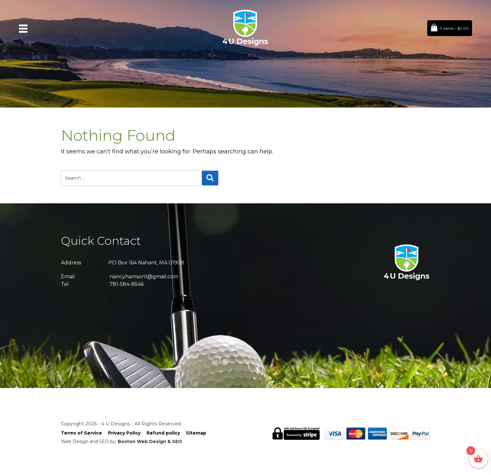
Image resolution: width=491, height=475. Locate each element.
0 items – (454, 28)
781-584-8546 (127, 284)
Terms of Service (81, 433)
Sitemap (196, 433)
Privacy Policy (124, 433)
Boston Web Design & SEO (150, 441)
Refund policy (163, 433)
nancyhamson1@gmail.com (144, 277)
